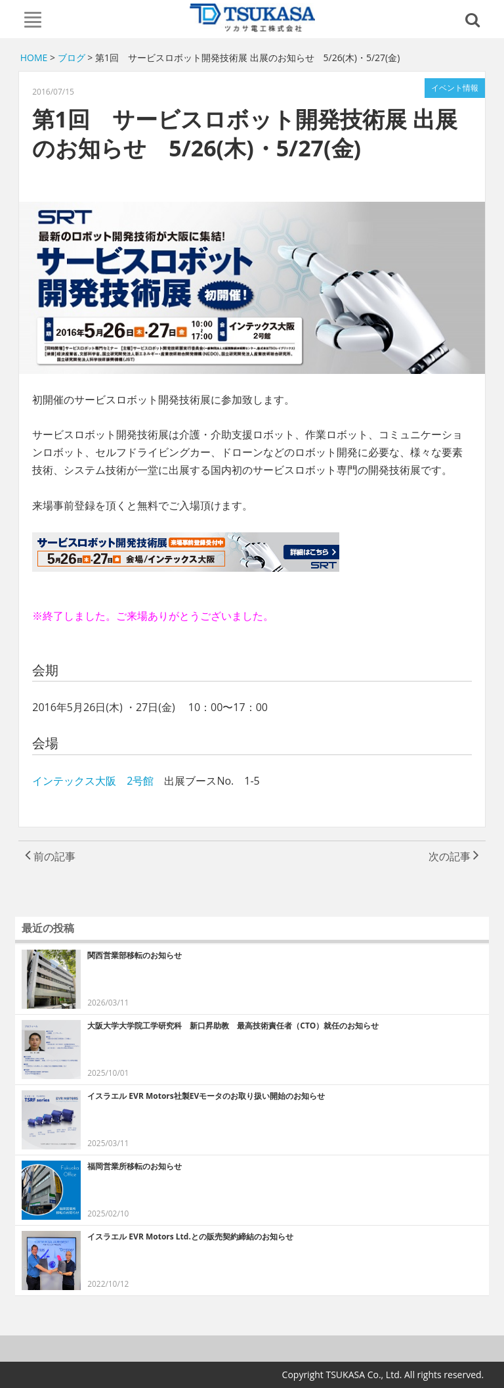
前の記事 (50, 856)
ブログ (71, 57)
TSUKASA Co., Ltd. (252, 17)
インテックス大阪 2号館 (98, 781)
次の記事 (454, 856)
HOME (34, 57)
